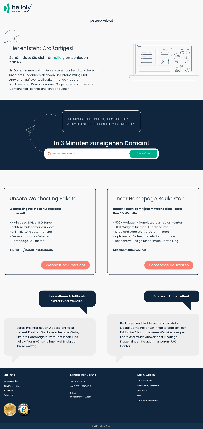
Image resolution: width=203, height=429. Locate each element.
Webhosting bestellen (148, 385)
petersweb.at (101, 20)
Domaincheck (19, 89)
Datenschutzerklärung (148, 400)
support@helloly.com (80, 396)
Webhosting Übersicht (65, 265)
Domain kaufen (144, 380)
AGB (139, 395)
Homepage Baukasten (169, 265)
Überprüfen (143, 153)
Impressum (142, 390)
